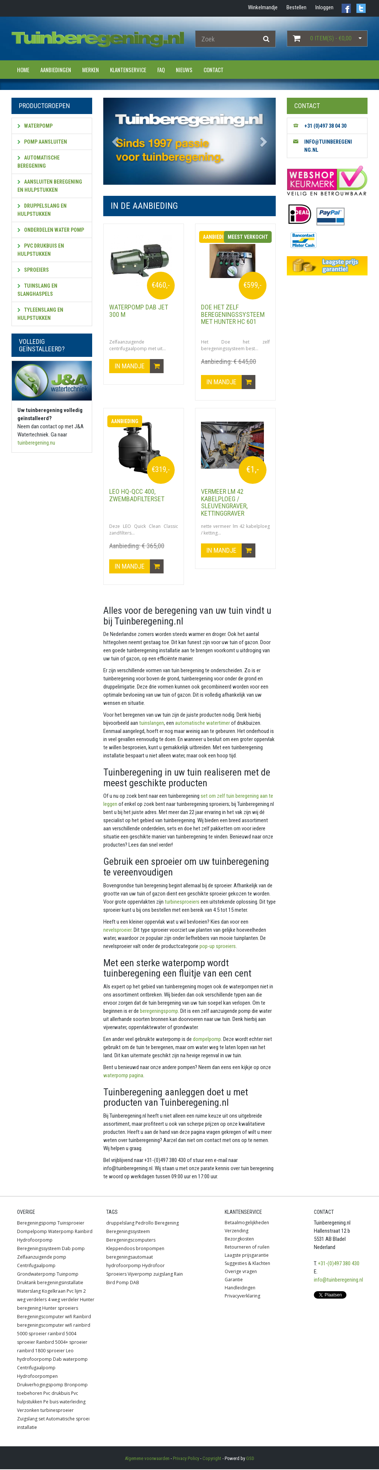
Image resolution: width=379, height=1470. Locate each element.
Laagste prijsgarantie (247, 1256)
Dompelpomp (32, 1232)
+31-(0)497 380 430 (338, 1264)
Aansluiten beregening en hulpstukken (49, 186)
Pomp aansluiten (42, 142)
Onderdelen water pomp (50, 230)
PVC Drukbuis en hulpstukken (40, 250)
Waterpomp (35, 126)
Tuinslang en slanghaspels (37, 290)
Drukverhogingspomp (40, 1385)
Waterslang (29, 1292)
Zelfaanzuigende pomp (41, 1258)
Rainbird (84, 1232)
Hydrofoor (153, 1266)
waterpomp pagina (123, 1075)
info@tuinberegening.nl (338, 1280)
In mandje (139, 366)
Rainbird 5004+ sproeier (61, 1343)
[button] (116, 141)
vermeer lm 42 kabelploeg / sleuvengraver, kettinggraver (224, 503)
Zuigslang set (31, 1419)
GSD (250, 1459)
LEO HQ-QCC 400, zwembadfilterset (136, 495)
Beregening (167, 1223)
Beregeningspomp (36, 1223)
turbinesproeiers (181, 902)
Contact (214, 70)
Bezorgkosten (239, 1239)
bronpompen (150, 1249)
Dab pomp (73, 1249)
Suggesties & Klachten (247, 1264)
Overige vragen (241, 1272)
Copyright (211, 1459)
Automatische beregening (38, 162)
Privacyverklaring (242, 1296)
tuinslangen (151, 723)
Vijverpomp (140, 1275)
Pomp (122, 1283)
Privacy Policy (186, 1459)
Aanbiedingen (55, 70)
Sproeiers (33, 270)
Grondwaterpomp (36, 1275)
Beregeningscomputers (130, 1241)
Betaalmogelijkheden (247, 1223)
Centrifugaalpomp (36, 1266)
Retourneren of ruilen (247, 1248)
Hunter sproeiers (60, 1309)
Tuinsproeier (70, 1223)
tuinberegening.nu (36, 442)
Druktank (26, 1283)
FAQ (161, 70)
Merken (90, 70)
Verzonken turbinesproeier (45, 1411)
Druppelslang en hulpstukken (42, 210)
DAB (134, 1283)
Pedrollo (144, 1223)
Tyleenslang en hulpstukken (40, 314)
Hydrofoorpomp (35, 1241)
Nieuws (184, 70)
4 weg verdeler (63, 1300)
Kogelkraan (54, 1292)
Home (23, 70)
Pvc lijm (74, 1292)
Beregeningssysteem (39, 1249)
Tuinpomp (67, 1275)
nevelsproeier (117, 930)
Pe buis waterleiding (64, 1402)
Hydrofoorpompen (37, 1377)
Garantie (234, 1280)
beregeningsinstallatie (60, 1283)
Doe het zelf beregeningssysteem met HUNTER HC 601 (233, 314)
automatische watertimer (202, 723)
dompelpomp (206, 1039)
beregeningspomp (158, 1011)
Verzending (236, 1231)
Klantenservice (128, 70)
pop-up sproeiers (217, 946)
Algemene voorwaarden (147, 1459)
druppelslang (120, 1223)
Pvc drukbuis (56, 1394)
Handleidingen (240, 1288)
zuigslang (163, 1275)
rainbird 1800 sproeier (41, 1351)
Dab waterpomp (70, 1360)
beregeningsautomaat (129, 1258)
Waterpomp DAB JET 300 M (138, 310)
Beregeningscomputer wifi (44, 1317)
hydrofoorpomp (123, 1266)
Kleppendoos (120, 1249)
